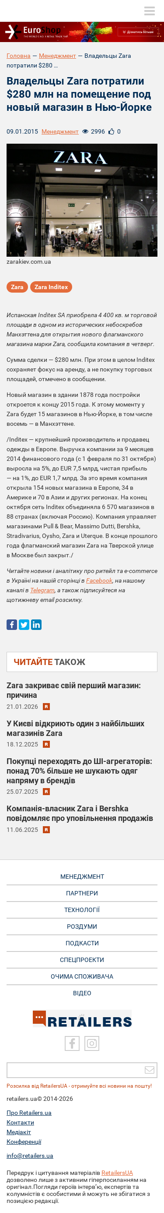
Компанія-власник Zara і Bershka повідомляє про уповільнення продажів (80, 813)
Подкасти (82, 943)
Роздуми (82, 926)
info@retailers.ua (30, 1155)
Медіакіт (19, 1131)
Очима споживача (82, 976)
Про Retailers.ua (29, 1112)
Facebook (99, 580)
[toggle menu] (149, 11)
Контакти (20, 1122)
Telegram (42, 590)
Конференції (24, 1141)
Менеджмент (57, 55)
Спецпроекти (82, 959)
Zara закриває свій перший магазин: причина (74, 690)
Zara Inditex (51, 286)
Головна (19, 55)
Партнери (82, 893)
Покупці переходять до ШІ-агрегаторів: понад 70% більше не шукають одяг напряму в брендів (79, 771)
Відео (82, 993)
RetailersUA (117, 1172)
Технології (82, 909)
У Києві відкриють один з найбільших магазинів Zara (75, 728)
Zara (17, 286)
